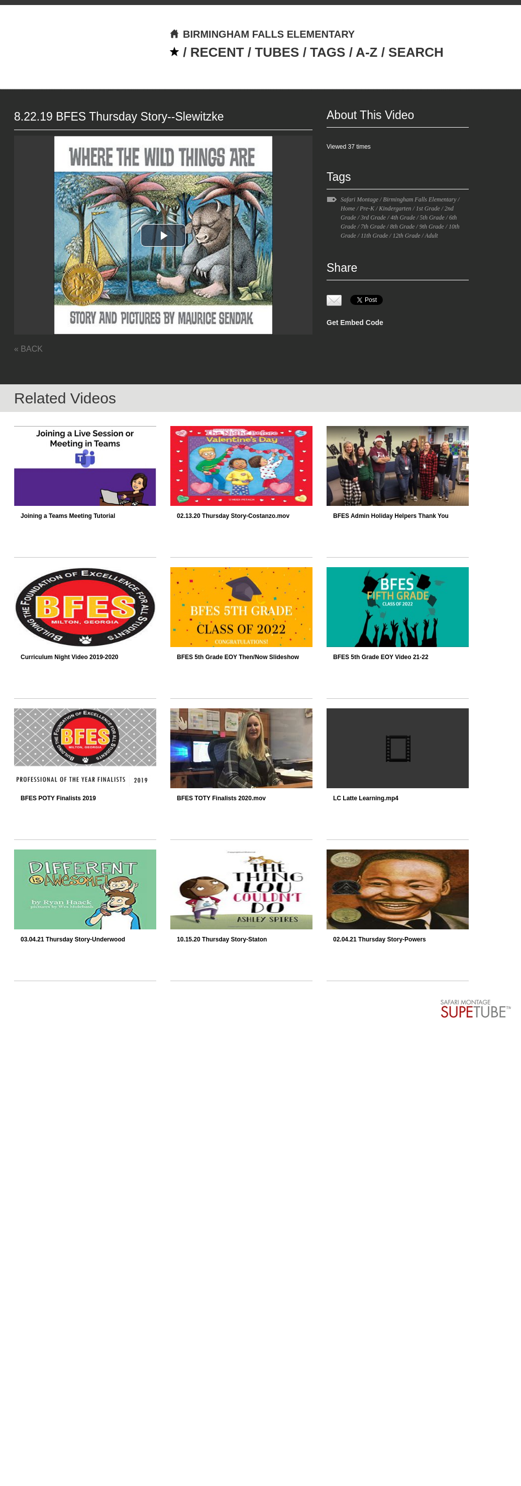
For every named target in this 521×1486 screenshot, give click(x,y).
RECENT (217, 52)
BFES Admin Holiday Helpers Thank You (391, 515)
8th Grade (402, 226)
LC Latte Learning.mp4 (365, 798)
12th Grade (406, 235)
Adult (431, 235)
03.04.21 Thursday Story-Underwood (73, 939)
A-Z (366, 52)
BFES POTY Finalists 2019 (58, 798)
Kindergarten (395, 208)
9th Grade (432, 226)
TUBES (277, 52)
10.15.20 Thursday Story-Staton (222, 939)
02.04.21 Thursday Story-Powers (379, 939)
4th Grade (402, 217)
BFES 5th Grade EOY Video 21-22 (381, 657)
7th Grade (373, 226)
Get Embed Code (355, 323)
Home (348, 208)
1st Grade (428, 208)
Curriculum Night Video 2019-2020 (70, 657)
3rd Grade (373, 217)
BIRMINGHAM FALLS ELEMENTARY (262, 34)
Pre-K (367, 208)
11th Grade (374, 235)
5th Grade (432, 217)
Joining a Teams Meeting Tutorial (68, 515)
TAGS (327, 52)
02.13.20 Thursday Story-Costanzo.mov (233, 515)
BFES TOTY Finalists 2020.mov (221, 798)
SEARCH (416, 52)
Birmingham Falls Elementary (419, 199)
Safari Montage (359, 199)
